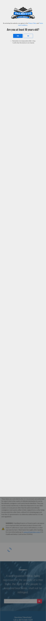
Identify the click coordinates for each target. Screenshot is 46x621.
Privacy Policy (32, 23)
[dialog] (23, 310)
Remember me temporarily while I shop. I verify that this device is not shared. (24, 42)
